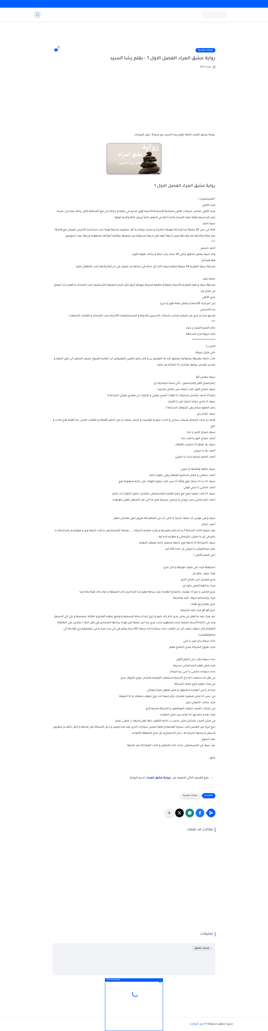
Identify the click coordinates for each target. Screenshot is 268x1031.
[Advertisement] (134, 36)
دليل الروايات (197, 1024)
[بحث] (37, 14)
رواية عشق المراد (158, 777)
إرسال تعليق (202, 948)
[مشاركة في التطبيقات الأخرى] (169, 813)
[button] (200, 813)
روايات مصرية (205, 50)
